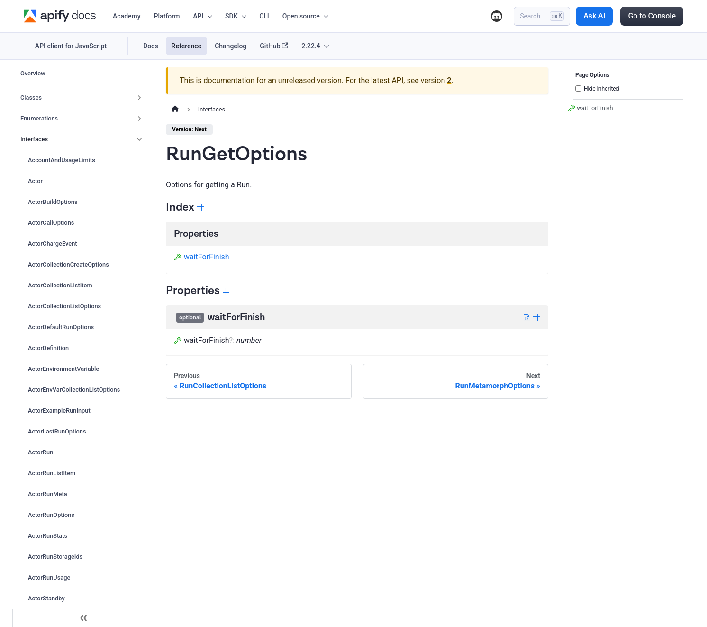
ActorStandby (46, 598)
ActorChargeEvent (52, 243)
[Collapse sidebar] (83, 618)
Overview (32, 73)
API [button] (198, 16)
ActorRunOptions (51, 514)
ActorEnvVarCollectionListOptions (74, 389)
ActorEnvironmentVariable (63, 368)
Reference (187, 46)
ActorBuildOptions (53, 201)
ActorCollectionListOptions (64, 306)
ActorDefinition (48, 347)
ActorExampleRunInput (59, 410)
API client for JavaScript (71, 46)
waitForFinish (201, 256)
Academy (127, 16)
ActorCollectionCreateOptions (68, 264)
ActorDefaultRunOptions (61, 327)
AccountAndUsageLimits (61, 160)
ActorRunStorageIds (55, 556)
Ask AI (594, 15)
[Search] (542, 16)
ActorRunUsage (49, 577)
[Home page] (175, 109)
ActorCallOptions (51, 222)
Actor (35, 180)
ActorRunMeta (47, 494)
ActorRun (40, 452)
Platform (167, 16)
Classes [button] (31, 97)
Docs (150, 46)
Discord (496, 16)
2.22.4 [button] (310, 46)
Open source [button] (301, 16)
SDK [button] (231, 16)
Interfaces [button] (34, 139)
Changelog (230, 46)
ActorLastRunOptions (57, 431)
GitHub (274, 46)
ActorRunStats (47, 535)
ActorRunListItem (51, 473)
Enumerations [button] (39, 118)
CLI (264, 16)
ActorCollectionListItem (60, 285)
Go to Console (652, 15)
